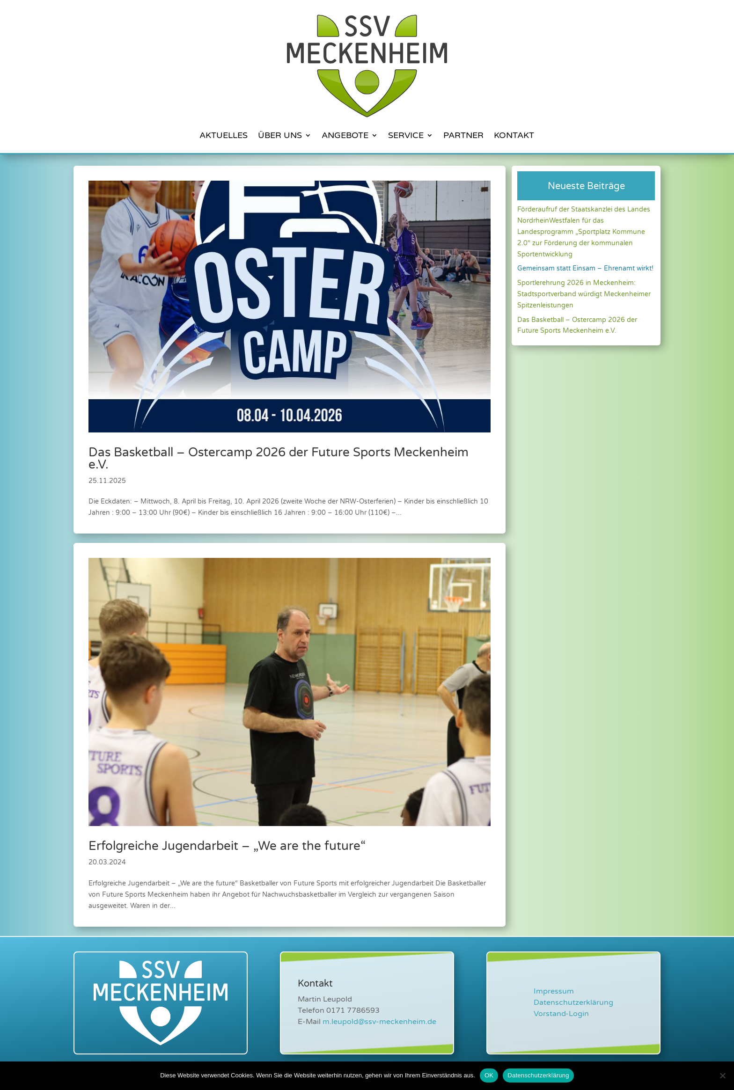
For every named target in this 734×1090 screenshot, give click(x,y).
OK (488, 1075)
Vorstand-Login (561, 1013)
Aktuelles (223, 135)
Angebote (345, 135)
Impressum (554, 991)
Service (406, 135)
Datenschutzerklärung (573, 1002)
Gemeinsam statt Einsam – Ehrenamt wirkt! (585, 268)
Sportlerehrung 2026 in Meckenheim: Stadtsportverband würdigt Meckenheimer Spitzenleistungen (584, 294)
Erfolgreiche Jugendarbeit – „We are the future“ (227, 846)
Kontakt (514, 135)
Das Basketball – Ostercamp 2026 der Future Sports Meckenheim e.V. (278, 458)
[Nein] (722, 1075)
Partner (463, 135)
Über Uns (280, 135)
